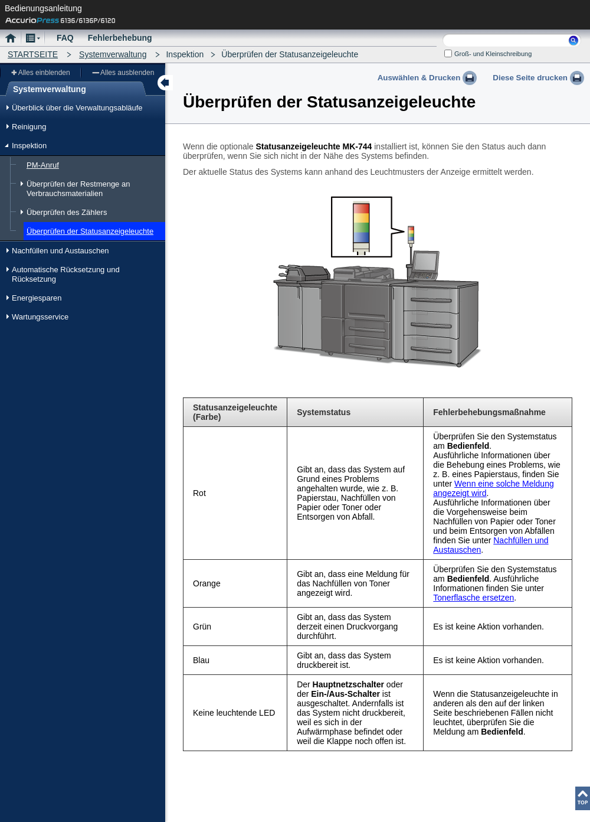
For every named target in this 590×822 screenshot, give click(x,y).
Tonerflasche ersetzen (473, 597)
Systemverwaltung (112, 54)
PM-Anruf (43, 165)
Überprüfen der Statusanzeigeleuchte (90, 231)
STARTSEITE (33, 54)
